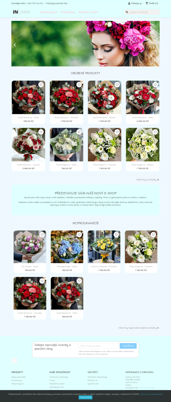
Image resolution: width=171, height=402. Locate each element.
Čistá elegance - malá (66, 165)
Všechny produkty (148, 179)
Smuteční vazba (88, 12)
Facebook (14, 360)
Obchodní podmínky (58, 377)
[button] (22, 43)
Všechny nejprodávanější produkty (139, 328)
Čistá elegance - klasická (104, 165)
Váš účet (93, 372)
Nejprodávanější (18, 377)
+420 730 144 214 (34, 3)
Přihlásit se (92, 380)
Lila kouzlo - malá (30, 266)
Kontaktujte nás (56, 387)
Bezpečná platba (57, 383)
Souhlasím (85, 397)
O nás (52, 380)
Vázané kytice (48, 12)
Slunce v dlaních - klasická (104, 266)
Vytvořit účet (93, 383)
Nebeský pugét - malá (67, 266)
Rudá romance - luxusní (28, 165)
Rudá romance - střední (104, 117)
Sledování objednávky (97, 377)
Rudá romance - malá (28, 117)
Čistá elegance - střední (142, 165)
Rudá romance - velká (142, 117)
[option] (85, 43)
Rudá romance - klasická (66, 117)
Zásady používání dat (56, 3)
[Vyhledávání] (142, 12)
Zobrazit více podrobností (151, 394)
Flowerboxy (68, 12)
